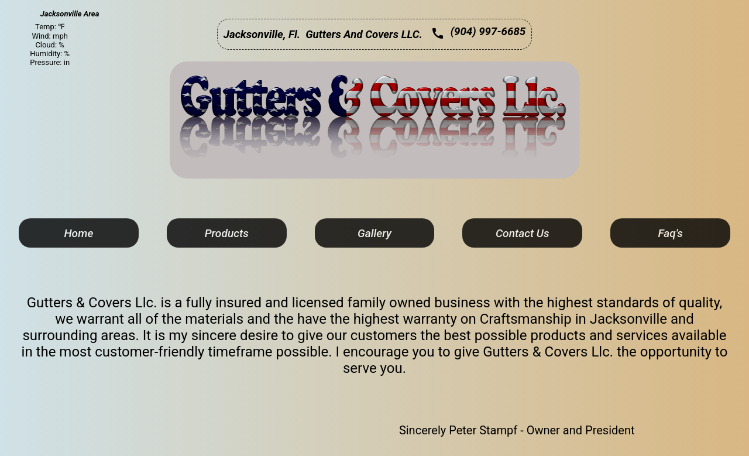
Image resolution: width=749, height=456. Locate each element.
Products (227, 233)
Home (78, 233)
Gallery (374, 233)
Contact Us (522, 233)
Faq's (670, 233)
